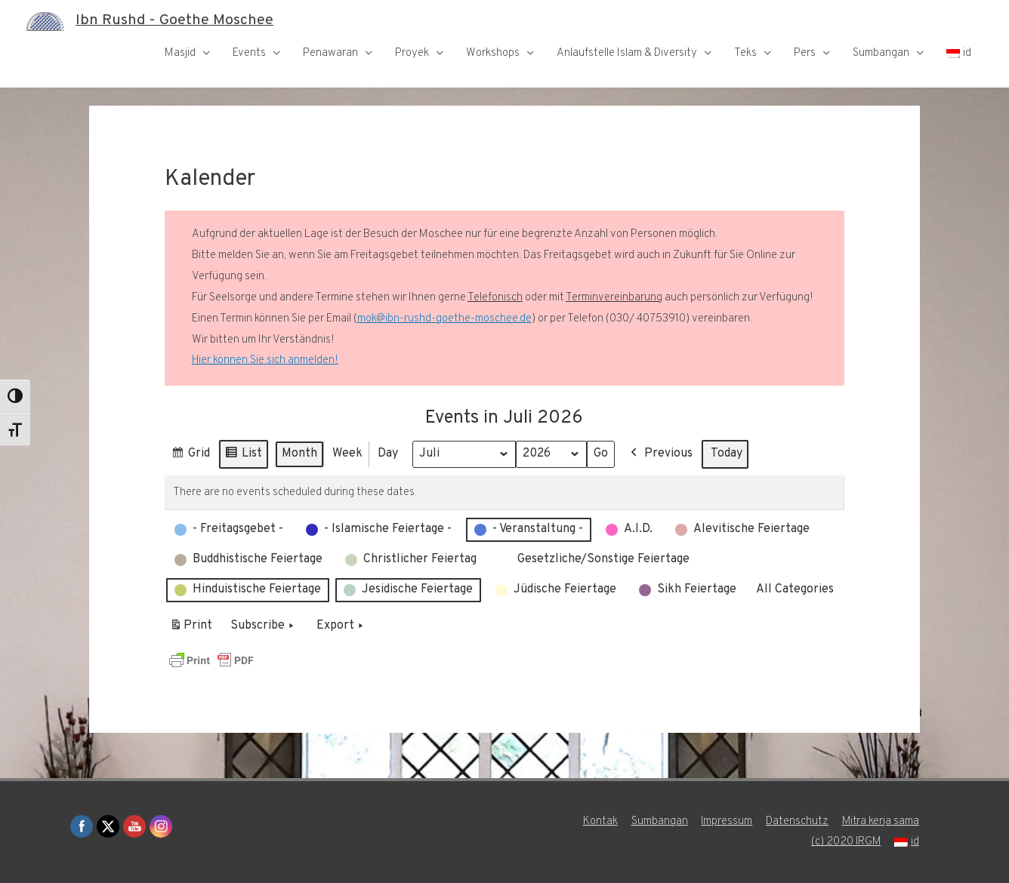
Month (299, 453)
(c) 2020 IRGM (845, 842)
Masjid (180, 53)
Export (341, 626)
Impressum (726, 821)
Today (727, 453)
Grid (190, 456)
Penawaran (330, 53)
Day (388, 453)
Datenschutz (797, 821)
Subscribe (263, 626)
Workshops (493, 53)
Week (347, 453)
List (243, 456)
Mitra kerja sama (881, 821)
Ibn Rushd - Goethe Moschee (174, 21)
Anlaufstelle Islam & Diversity (627, 53)
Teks (745, 53)
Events (249, 53)
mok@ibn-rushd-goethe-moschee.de (444, 319)
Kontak (599, 821)
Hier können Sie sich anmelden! (265, 360)
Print (190, 628)
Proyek (412, 53)
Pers (805, 53)
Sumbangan (881, 53)
